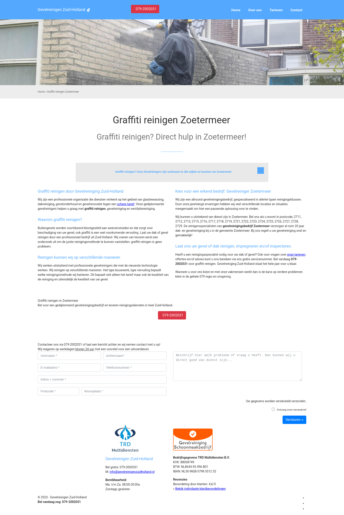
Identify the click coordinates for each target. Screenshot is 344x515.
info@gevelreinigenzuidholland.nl (131, 472)
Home (41, 91)
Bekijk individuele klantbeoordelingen (200, 488)
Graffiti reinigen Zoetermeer (63, 91)
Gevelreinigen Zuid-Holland (61, 9)
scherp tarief (125, 204)
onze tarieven (296, 254)
